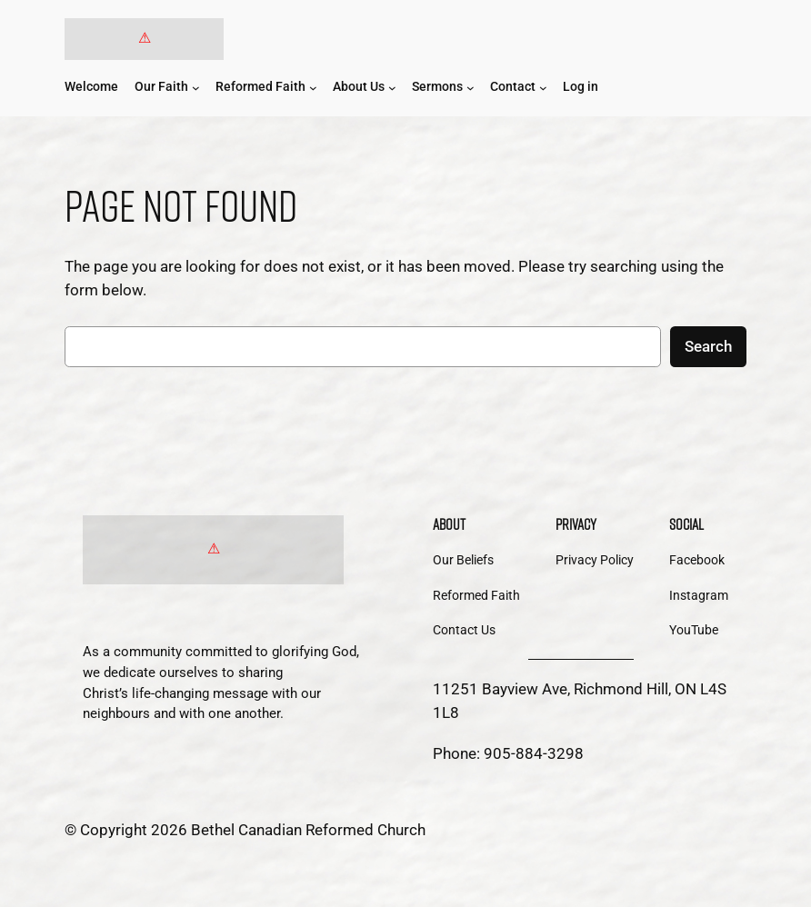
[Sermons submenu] (470, 88)
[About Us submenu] (392, 88)
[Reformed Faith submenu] (313, 88)
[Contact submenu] (543, 88)
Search (708, 346)
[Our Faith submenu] (196, 88)
